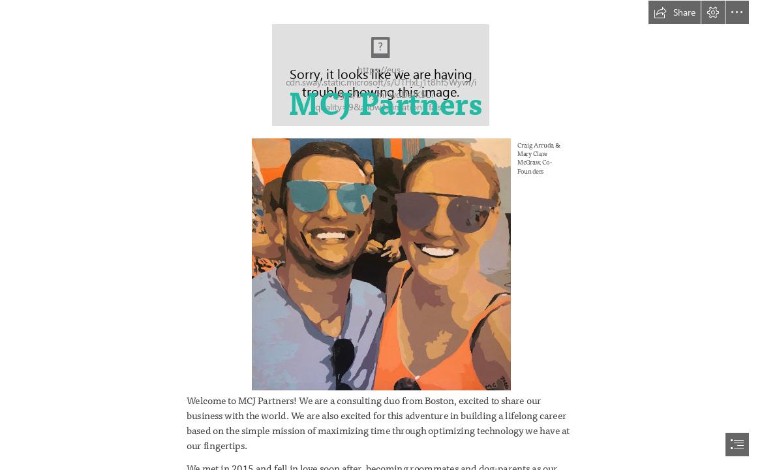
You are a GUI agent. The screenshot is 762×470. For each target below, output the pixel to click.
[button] (674, 12)
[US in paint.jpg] (410, 264)
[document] (381, 235)
